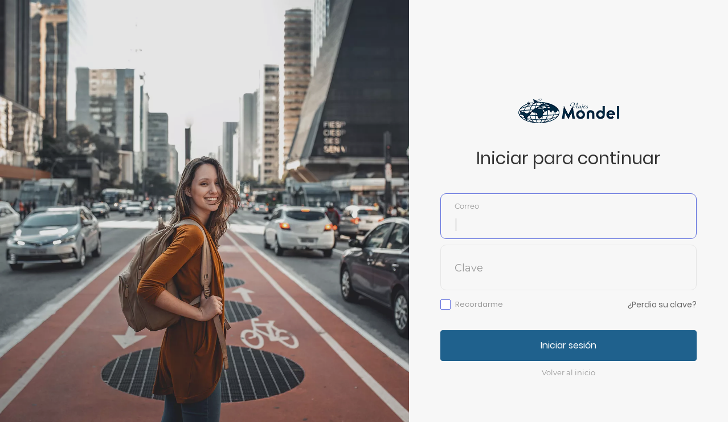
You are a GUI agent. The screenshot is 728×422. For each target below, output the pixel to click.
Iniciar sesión (568, 345)
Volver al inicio (568, 372)
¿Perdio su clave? (662, 304)
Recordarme (479, 304)
